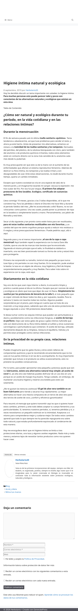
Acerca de (8, 454)
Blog (7, 486)
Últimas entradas (20, 454)
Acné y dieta (11, 489)
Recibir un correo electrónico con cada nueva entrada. (30, 580)
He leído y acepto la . (24, 558)
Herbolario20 (22, 460)
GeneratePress (40, 609)
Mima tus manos (13, 492)
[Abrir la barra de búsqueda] (72, 19)
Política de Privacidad (34, 558)
